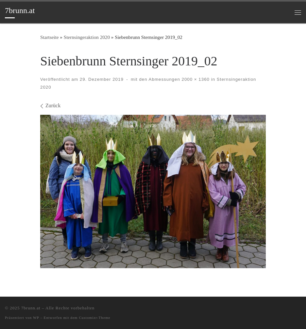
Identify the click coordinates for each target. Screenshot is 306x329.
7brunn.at (31, 307)
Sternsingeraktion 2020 (87, 37)
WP (36, 318)
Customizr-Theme (94, 318)
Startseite (49, 37)
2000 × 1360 (195, 79)
